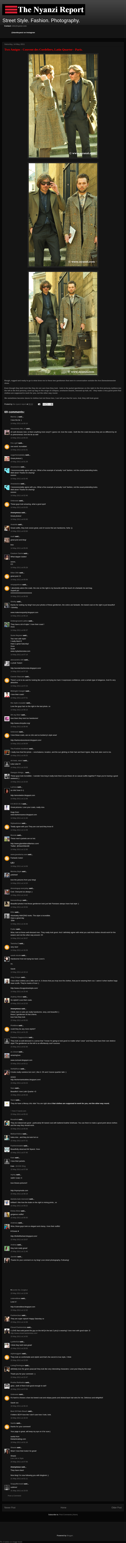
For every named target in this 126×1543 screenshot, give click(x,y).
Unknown (15, 501)
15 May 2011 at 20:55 (19, 1348)
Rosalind (14, 1119)
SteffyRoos (15, 1069)
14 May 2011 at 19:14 (19, 972)
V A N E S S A (16, 804)
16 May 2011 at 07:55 (19, 1389)
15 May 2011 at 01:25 (19, 1032)
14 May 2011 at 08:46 (19, 727)
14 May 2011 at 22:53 (19, 1003)
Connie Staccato (18, 677)
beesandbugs (16, 900)
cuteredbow (16, 1298)
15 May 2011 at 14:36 (19, 1322)
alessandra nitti (17, 660)
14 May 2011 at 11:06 (19, 799)
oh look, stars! (17, 761)
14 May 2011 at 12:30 (19, 849)
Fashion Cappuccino (19, 1037)
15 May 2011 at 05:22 (19, 1114)
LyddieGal (15, 1342)
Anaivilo (14, 524)
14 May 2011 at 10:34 (19, 782)
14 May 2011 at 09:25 (19, 755)
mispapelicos (16, 585)
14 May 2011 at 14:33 (19, 883)
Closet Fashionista (18, 1327)
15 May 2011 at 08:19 (19, 1194)
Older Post (116, 1507)
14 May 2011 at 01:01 (19, 450)
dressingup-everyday (19, 888)
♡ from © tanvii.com (18, 1111)
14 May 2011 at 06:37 (19, 630)
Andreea (14, 1223)
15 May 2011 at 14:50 (19, 1336)
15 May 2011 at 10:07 (19, 1239)
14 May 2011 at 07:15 (19, 671)
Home (63, 1507)
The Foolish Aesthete (19, 749)
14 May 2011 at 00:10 (19, 423)
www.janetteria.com (19, 854)
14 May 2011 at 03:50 (19, 531)
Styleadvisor (16, 823)
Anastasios (15, 467)
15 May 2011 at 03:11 (19, 1064)
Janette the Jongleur (20, 1290)
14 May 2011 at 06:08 (19, 596)
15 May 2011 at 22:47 (19, 1377)
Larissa (14, 787)
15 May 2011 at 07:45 (19, 1153)
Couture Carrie (17, 553)
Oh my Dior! (16, 715)
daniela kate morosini (20, 1199)
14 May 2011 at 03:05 (19, 507)
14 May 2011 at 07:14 (19, 655)
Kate (12, 1158)
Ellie (12, 912)
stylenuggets (16, 1354)
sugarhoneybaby (18, 455)
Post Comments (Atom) (68, 1515)
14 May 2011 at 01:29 (19, 462)
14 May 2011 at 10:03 (19, 767)
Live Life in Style (17, 1458)
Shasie (13, 1447)
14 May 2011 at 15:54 (19, 907)
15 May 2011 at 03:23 (19, 1083)
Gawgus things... (18, 772)
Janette (14, 1257)
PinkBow (14, 1025)
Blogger (70, 1536)
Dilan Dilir (15, 573)
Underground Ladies (19, 621)
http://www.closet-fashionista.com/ (24, 1333)
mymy (13, 1175)
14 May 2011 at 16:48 (19, 924)
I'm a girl (14, 443)
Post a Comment (14, 1496)
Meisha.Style (16, 871)
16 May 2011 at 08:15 (19, 1406)
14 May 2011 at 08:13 (19, 710)
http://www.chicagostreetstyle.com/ (24, 988)
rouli (12, 536)
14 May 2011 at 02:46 (19, 479)
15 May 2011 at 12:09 (19, 1293)
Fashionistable (17, 1146)
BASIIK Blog (21, 1166)
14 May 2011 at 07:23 (19, 686)
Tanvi (13, 1100)
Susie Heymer (16, 635)
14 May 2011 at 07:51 (19, 698)
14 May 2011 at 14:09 (19, 866)
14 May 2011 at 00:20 (19, 438)
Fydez (13, 929)
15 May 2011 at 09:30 (19, 1218)
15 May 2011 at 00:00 (19, 1020)
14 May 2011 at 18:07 (19, 938)
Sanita (13, 1423)
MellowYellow (16, 1134)
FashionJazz (16, 1315)
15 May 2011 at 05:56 (19, 1129)
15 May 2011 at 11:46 (19, 1251)
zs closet (14, 1052)
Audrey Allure (16, 997)
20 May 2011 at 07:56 (19, 1462)
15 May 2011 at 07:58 (19, 1169)
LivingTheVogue (17, 1365)
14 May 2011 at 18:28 (19, 950)
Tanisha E (15, 943)
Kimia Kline (15, 1211)
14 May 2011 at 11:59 (19, 830)
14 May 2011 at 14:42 (19, 895)
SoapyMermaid (17, 1484)
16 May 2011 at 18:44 (19, 1418)
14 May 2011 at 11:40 (19, 818)
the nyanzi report (19, 404)
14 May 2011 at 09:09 (19, 744)
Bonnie (14, 835)
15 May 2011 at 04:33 (19, 1095)
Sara (12, 1088)
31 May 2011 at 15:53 (19, 1491)
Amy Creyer (16, 977)
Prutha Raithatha (18, 1382)
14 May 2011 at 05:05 (19, 548)
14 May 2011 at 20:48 (19, 992)
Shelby (13, 602)
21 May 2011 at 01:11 (19, 1479)
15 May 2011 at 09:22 (19, 1206)
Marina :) (14, 417)
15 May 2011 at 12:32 (19, 1310)
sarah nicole (16, 955)
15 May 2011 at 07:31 (19, 1141)
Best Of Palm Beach (19, 1411)
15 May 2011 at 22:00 (19, 1360)
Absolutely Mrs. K (18, 429)
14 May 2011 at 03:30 (19, 519)
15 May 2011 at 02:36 (19, 1047)
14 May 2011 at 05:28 (19, 567)
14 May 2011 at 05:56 (19, 580)
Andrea (14, 1245)
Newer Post (9, 1507)
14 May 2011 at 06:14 (19, 616)
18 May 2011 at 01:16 (19, 1442)
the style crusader (18, 703)
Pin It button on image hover (11, 1542)
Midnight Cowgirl (18, 691)
